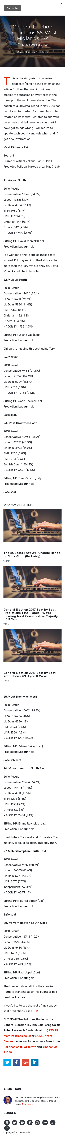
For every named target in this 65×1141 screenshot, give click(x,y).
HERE (36, 1011)
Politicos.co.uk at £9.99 (19, 1047)
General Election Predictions (32, 52)
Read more (27, 1104)
